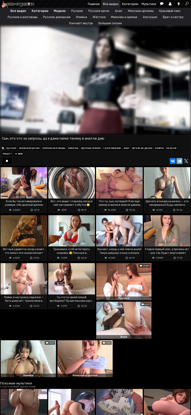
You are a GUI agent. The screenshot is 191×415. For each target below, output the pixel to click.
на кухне (171, 148)
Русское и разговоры (22, 17)
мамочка (73, 148)
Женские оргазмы (141, 11)
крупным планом (91, 148)
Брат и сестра (173, 17)
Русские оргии (98, 11)
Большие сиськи (110, 23)
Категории (130, 4)
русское (11, 148)
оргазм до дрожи (142, 148)
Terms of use (19, 397)
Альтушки (150, 17)
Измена (81, 17)
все (18, 153)
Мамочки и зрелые (124, 17)
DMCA (6, 397)
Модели (59, 11)
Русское (77, 11)
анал (126, 148)
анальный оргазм (29, 148)
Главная (94, 4)
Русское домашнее (56, 17)
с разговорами (112, 148)
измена (159, 148)
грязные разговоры (53, 148)
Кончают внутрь (81, 23)
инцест (7, 153)
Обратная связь (39, 397)
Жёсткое (99, 17)
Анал (118, 11)
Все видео (111, 4)
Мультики (149, 4)
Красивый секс (170, 11)
